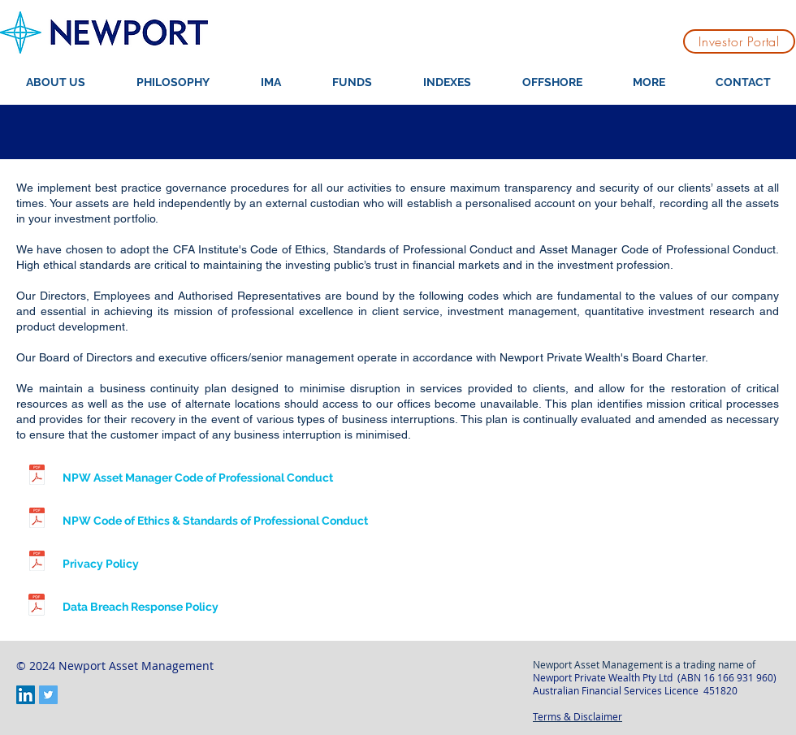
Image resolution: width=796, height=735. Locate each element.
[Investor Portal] (739, 41)
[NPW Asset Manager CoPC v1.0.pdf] (36, 477)
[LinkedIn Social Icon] (25, 694)
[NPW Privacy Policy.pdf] (36, 563)
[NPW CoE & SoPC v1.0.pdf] (36, 520)
